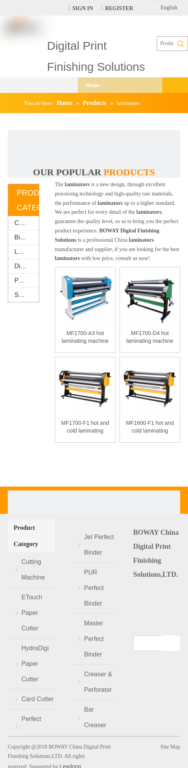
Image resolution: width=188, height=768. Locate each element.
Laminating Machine (26, 251)
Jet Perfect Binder (99, 545)
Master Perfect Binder (94, 639)
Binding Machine (26, 237)
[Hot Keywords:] (181, 44)
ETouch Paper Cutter (31, 613)
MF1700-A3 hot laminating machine (85, 337)
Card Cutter (37, 699)
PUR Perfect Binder (94, 588)
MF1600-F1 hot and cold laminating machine (150, 427)
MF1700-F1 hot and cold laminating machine (85, 427)
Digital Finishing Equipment (26, 266)
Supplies (26, 294)
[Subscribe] (171, 643)
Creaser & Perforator (98, 682)
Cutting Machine (26, 223)
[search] (154, 643)
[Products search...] (165, 44)
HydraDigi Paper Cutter (35, 663)
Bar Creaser (95, 717)
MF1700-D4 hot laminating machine (150, 337)
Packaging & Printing (26, 280)
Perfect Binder (31, 727)
